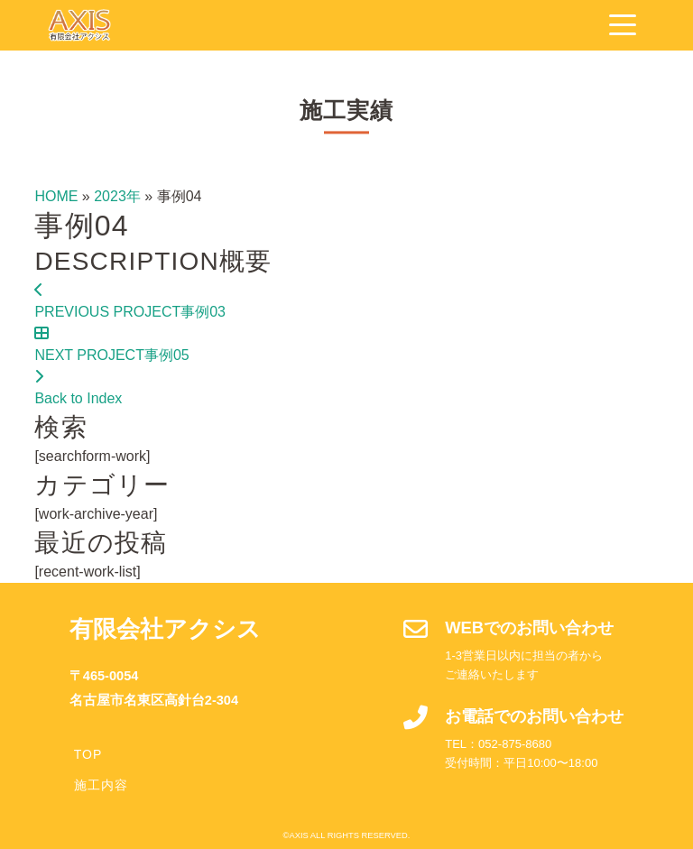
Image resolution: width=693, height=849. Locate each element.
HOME (56, 196)
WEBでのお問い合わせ (529, 627)
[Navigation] (622, 25)
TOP (88, 754)
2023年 (117, 196)
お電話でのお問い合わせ (534, 715)
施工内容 (101, 785)
